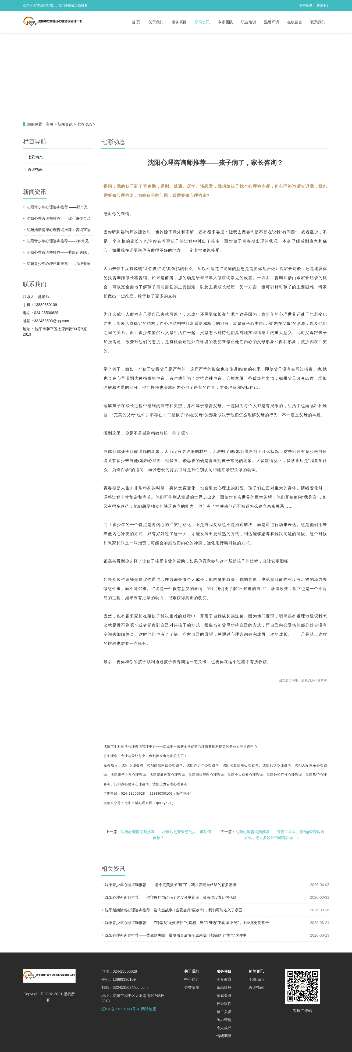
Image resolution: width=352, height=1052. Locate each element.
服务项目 (179, 22)
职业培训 (248, 22)
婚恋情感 (224, 987)
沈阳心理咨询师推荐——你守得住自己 (59, 218)
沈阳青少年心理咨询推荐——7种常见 (58, 241)
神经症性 (224, 1003)
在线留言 (294, 22)
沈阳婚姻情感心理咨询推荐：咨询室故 (59, 230)
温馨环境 (271, 22)
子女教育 (224, 979)
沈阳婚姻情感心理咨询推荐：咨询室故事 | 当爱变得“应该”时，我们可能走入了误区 (173, 910)
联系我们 (317, 22)
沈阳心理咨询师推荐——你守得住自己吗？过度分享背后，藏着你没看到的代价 (171, 897)
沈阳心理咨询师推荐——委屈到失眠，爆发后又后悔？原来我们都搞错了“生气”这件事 (176, 935)
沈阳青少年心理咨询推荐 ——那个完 (57, 207)
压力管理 (224, 1020)
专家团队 (225, 22)
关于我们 (155, 22)
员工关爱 (224, 1012)
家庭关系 (224, 995)
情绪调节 (224, 1036)
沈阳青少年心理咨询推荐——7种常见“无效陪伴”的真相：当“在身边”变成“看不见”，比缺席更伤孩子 (187, 923)
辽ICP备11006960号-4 (120, 1009)
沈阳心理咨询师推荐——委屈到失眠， (59, 252)
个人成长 (224, 1028)
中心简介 (191, 979)
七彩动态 (84, 124)
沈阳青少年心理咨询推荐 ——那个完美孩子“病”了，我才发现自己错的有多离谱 (170, 885)
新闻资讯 (202, 22)
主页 (50, 124)
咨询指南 (35, 169)
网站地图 (148, 1009)
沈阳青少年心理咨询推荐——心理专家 (59, 263)
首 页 (136, 22)
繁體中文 (323, 6)
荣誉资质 (191, 987)
